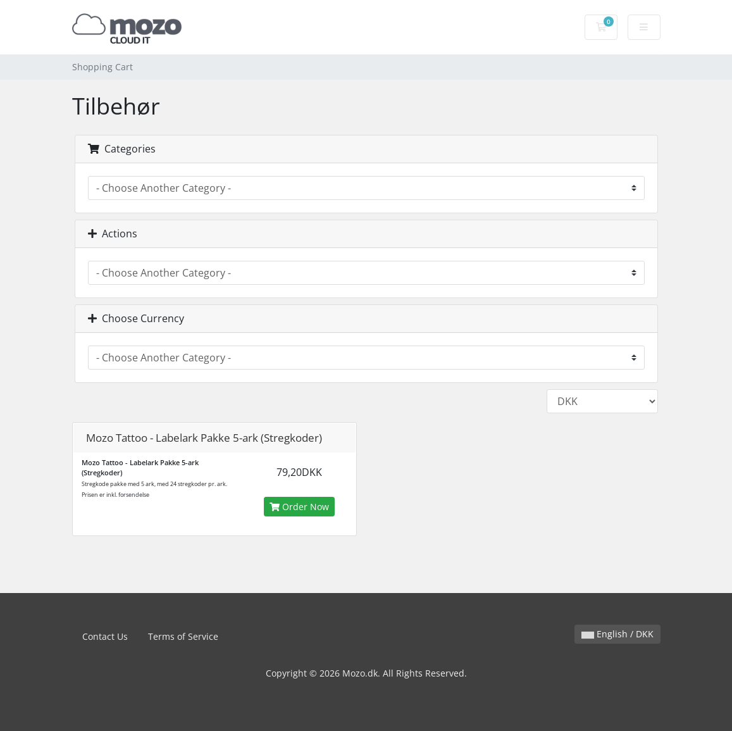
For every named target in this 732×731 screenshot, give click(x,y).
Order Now (299, 507)
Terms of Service (183, 636)
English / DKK (617, 634)
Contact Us (105, 636)
